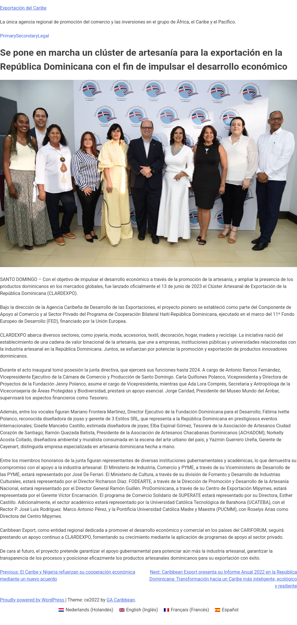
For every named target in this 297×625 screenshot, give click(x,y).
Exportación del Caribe (23, 8)
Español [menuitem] (230, 610)
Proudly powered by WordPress (32, 600)
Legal (43, 36)
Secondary (27, 36)
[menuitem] (86, 610)
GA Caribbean (120, 600)
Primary (8, 36)
